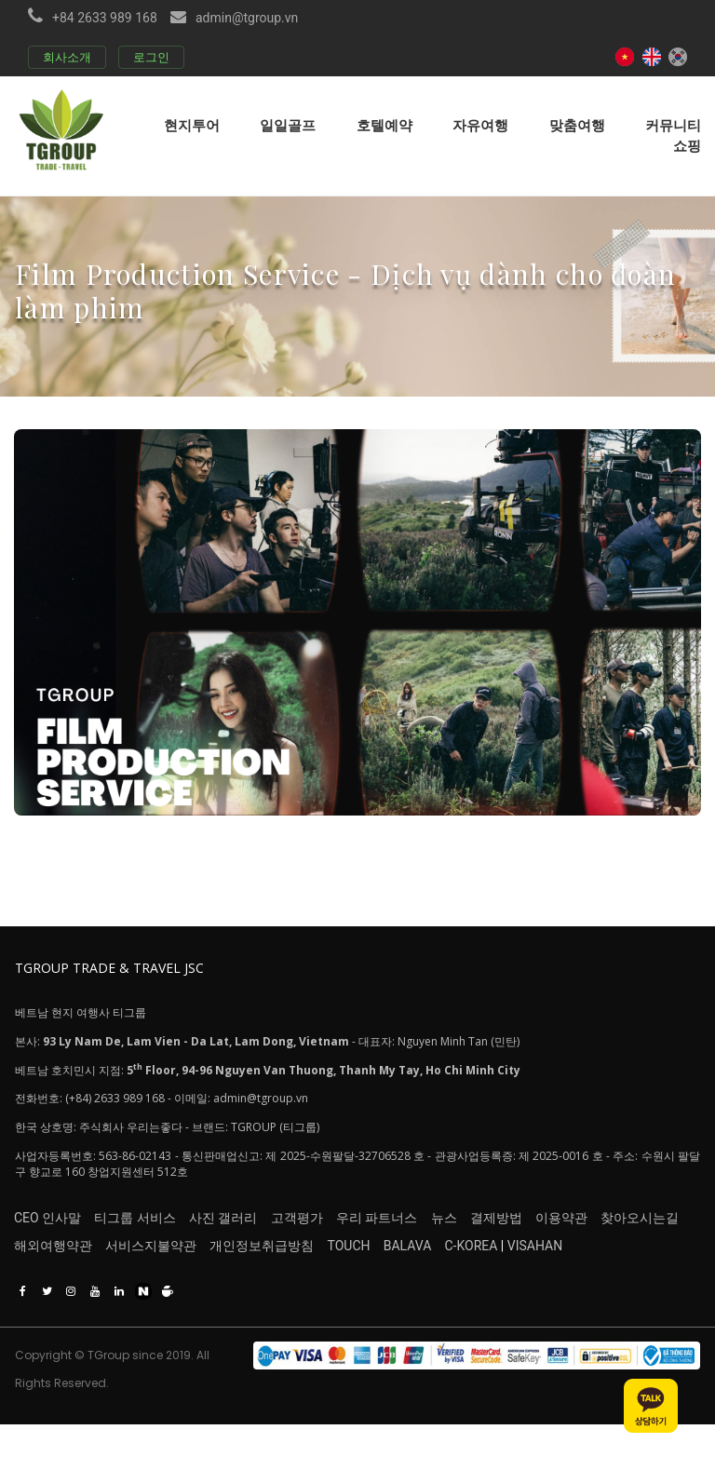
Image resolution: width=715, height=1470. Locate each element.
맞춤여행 (577, 124)
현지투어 (192, 124)
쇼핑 (687, 145)
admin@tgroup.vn (247, 17)
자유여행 (480, 124)
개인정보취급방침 (301, 1284)
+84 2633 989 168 (104, 17)
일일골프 (288, 124)
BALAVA (485, 1284)
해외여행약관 (53, 1284)
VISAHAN (631, 1284)
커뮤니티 (673, 124)
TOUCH (406, 1284)
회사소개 (67, 57)
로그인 (151, 57)
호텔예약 (384, 124)
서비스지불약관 (170, 1284)
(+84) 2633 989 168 (115, 1120)
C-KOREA (568, 1284)
